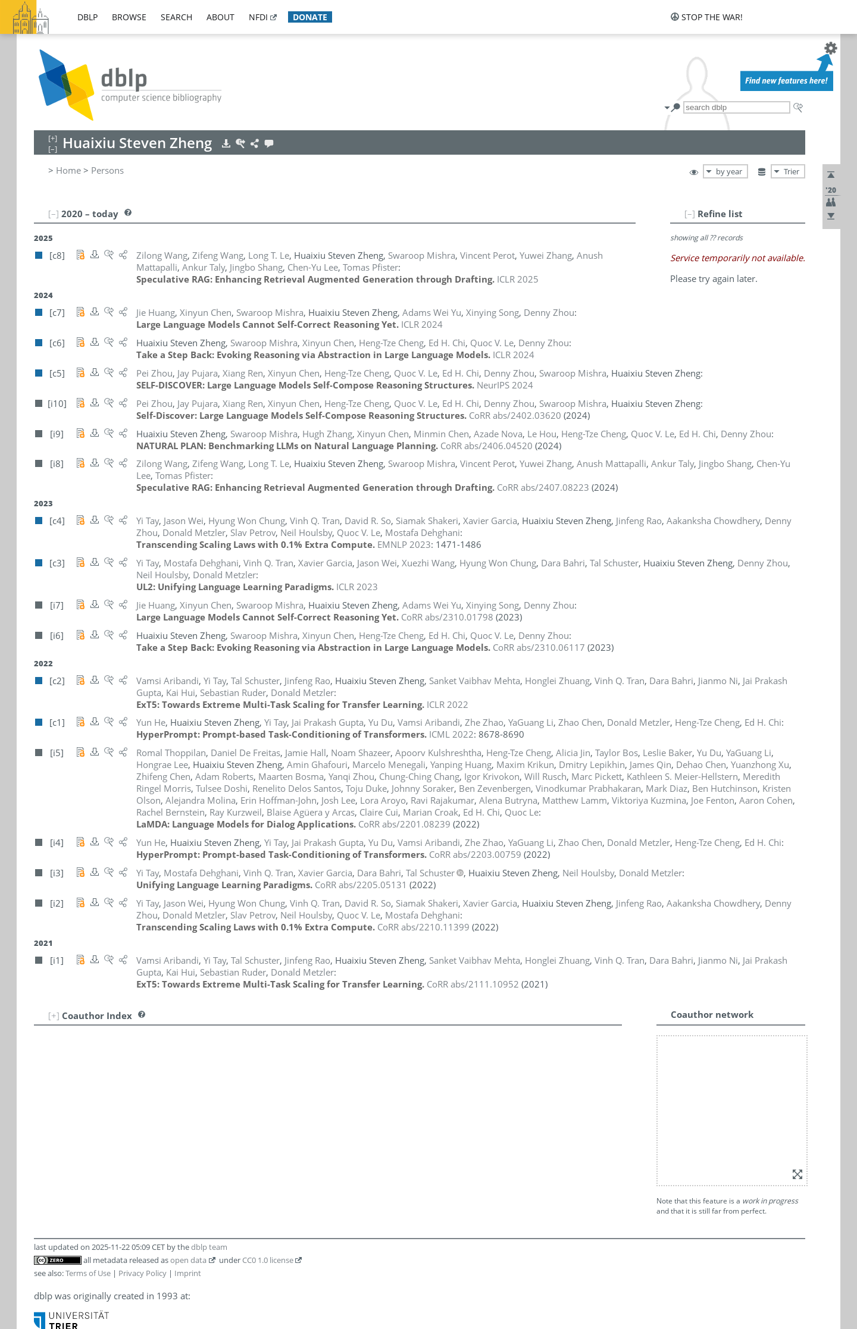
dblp (87, 17)
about (220, 17)
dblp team (209, 1247)
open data (188, 1260)
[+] (54, 1015)
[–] (689, 214)
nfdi (258, 17)
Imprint (187, 1273)
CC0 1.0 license (267, 1260)
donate (310, 17)
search (176, 17)
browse (129, 17)
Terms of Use (88, 1273)
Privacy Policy (142, 1273)
